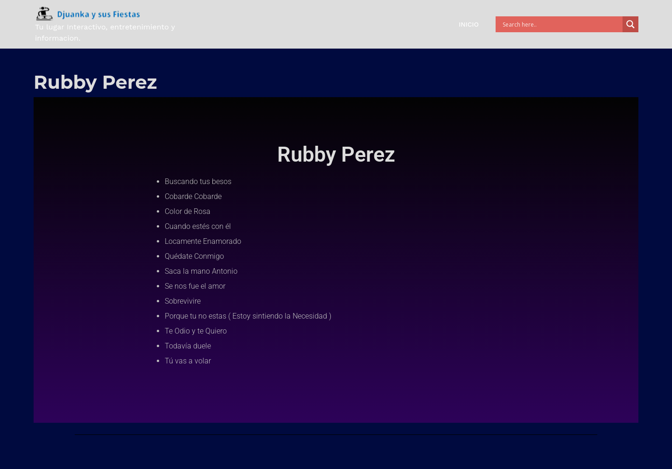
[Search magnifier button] (630, 24)
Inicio (469, 24)
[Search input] (561, 24)
